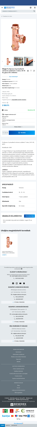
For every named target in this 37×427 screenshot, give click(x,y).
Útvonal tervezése (18, 302)
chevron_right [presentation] (34, 61)
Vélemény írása (29, 216)
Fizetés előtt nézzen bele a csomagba (18, 373)
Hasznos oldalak (18, 382)
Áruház (18, 361)
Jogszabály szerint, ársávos (19, 99)
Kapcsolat (18, 359)
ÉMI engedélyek (18, 392)
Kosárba (23, 132)
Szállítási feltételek (18, 371)
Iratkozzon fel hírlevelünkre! (18, 390)
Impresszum (18, 352)
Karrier (18, 387)
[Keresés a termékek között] (18, 11)
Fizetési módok (18, 376)
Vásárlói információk (18, 349)
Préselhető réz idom (7, 16)
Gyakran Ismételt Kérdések (18, 378)
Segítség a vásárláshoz (18, 366)
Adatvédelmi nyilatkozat (18, 354)
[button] (31, 8)
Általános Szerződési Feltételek (18, 356)
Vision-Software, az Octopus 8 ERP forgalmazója (23, 401)
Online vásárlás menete (18, 368)
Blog (18, 385)
